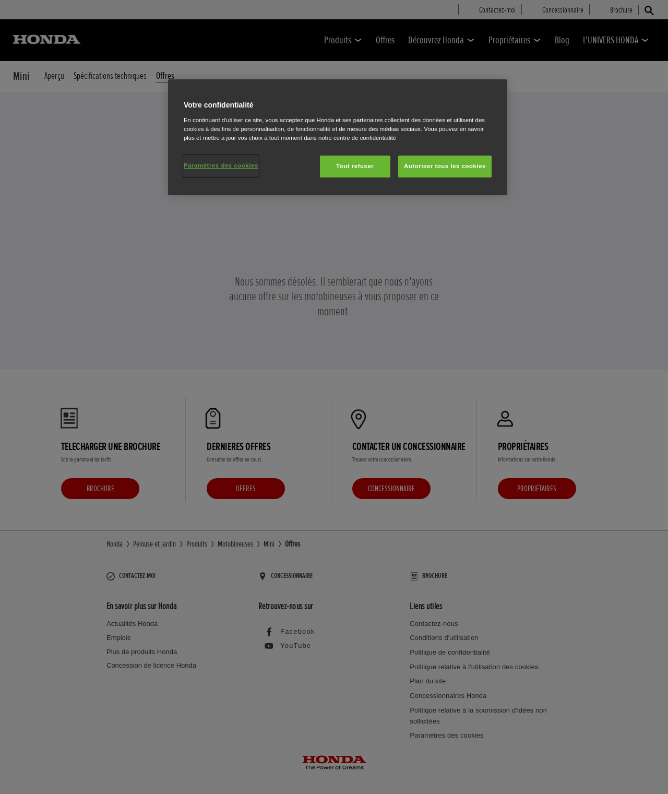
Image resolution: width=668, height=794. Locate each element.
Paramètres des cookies (221, 165)
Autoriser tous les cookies (445, 166)
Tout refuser (355, 166)
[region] (337, 137)
